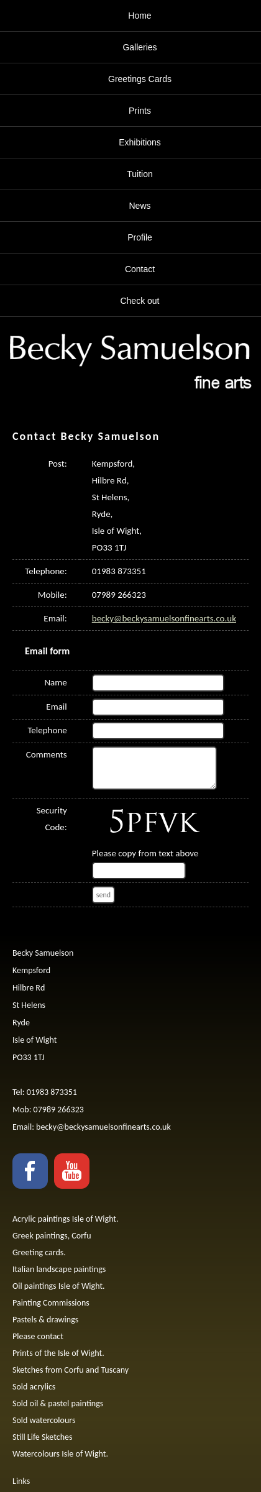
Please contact (37, 1336)
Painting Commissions (50, 1302)
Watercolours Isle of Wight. (60, 1454)
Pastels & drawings (45, 1319)
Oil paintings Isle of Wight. (58, 1286)
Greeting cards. (39, 1252)
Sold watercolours (43, 1420)
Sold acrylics (33, 1386)
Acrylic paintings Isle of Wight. (65, 1219)
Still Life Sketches (42, 1437)
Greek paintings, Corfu (51, 1235)
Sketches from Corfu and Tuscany (70, 1370)
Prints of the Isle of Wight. (58, 1353)
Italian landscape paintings (59, 1269)
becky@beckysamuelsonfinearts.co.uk (164, 618)
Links (21, 1481)
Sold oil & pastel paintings (57, 1403)
